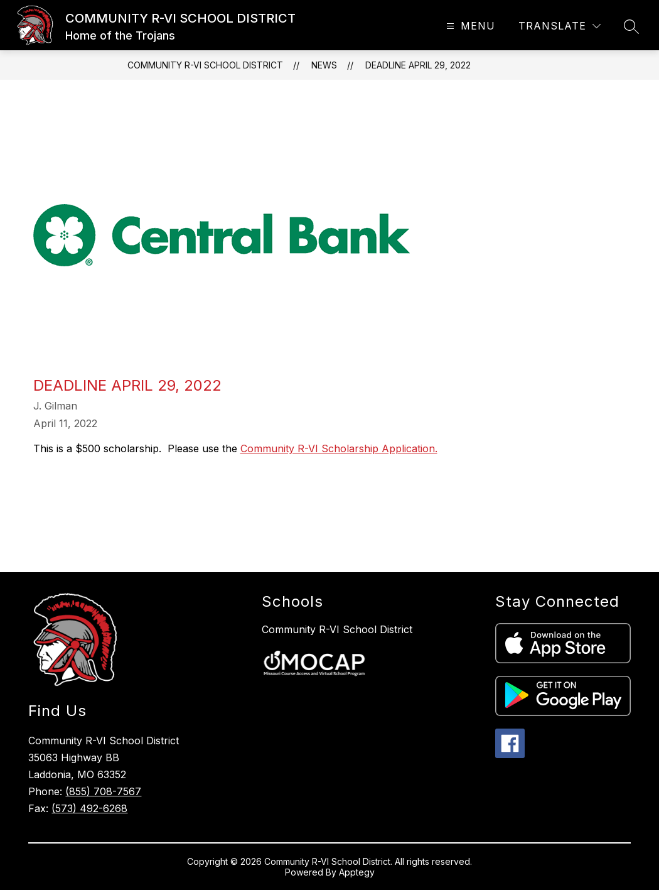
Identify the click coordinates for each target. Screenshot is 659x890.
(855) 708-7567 (103, 791)
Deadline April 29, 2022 (418, 65)
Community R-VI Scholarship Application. (338, 448)
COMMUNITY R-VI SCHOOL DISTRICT (205, 65)
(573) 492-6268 (89, 808)
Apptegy (357, 872)
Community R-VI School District (337, 629)
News (324, 65)
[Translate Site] (559, 26)
